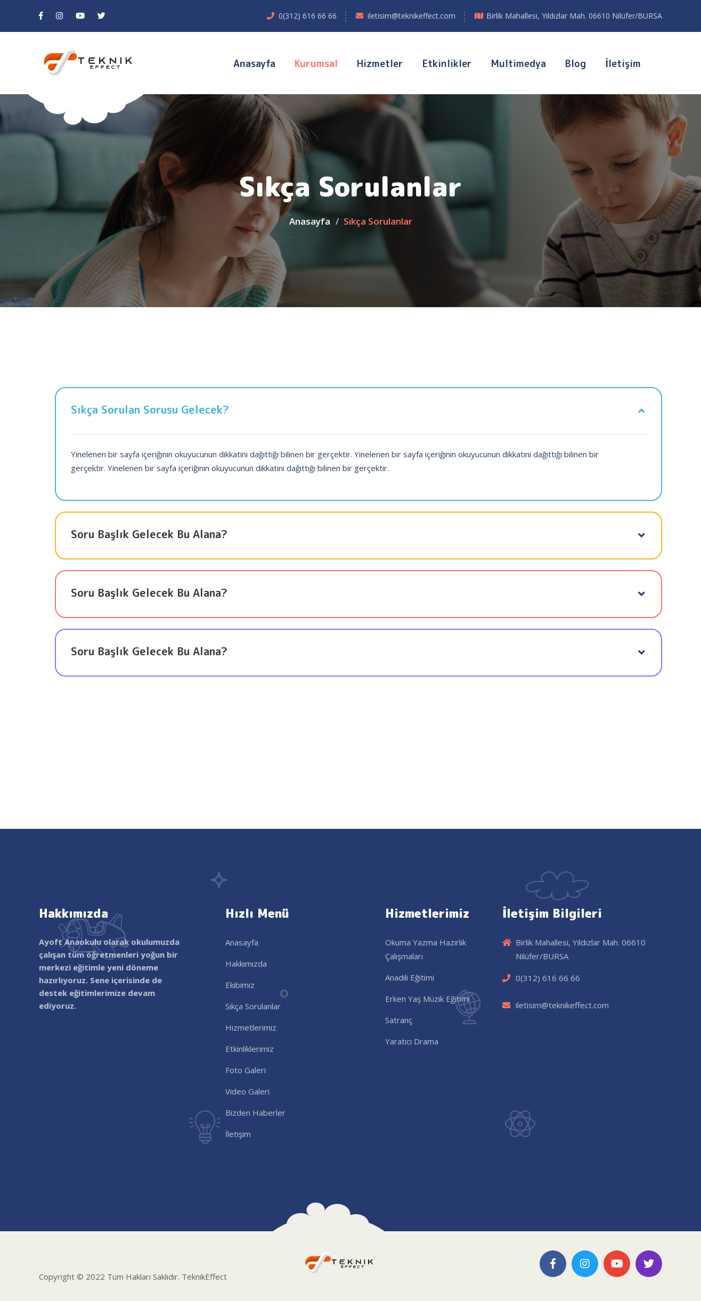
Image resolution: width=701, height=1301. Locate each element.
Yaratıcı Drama (411, 1041)
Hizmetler (380, 63)
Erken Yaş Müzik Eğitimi (427, 998)
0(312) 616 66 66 (308, 16)
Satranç (398, 1020)
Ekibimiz (240, 984)
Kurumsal (316, 63)
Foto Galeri (245, 1070)
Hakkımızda (246, 963)
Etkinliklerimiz (249, 1048)
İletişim (623, 63)
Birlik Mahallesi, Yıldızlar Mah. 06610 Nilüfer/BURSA (574, 16)
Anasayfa (254, 63)
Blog (575, 63)
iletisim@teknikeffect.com (411, 16)
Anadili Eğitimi (409, 977)
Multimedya (518, 63)
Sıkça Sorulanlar (253, 1006)
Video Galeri (247, 1091)
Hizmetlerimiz (250, 1027)
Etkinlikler (447, 63)
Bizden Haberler (255, 1112)
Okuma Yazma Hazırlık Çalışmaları (425, 949)
